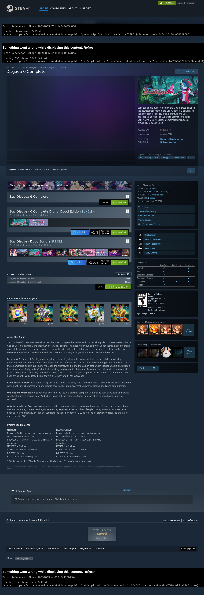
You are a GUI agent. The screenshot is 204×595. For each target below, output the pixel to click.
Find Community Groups (149, 360)
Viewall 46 (189, 284)
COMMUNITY (58, 8)
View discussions (145, 356)
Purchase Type (33, 554)
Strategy (148, 161)
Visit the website (147, 343)
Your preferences (190, 524)
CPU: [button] (145, 564)
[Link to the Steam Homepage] (20, 11)
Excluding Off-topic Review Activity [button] (54, 564)
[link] (100, 236)
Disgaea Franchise (38, 71)
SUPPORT (85, 8)
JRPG (156, 161)
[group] (102, 565)
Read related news (146, 352)
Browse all (123, 278)
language (190, 3)
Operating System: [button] (129, 564)
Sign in (12, 173)
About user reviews (171, 524)
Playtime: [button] (79, 564)
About (72, 8)
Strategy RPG (167, 161)
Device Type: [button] (169, 564)
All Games (10, 71)
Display (98, 554)
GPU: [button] (156, 564)
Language (51, 554)
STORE (43, 8)
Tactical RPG (180, 161)
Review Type (14, 554)
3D (189, 161)
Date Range (68, 554)
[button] (120, 206)
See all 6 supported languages (150, 240)
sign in (180, 3)
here (62, 503)
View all (127, 494)
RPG (141, 161)
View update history (147, 347)
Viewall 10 (189, 306)
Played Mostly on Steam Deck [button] (102, 564)
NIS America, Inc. (168, 146)
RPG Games (23, 71)
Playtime (84, 554)
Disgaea (151, 334)
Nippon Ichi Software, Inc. (172, 143)
